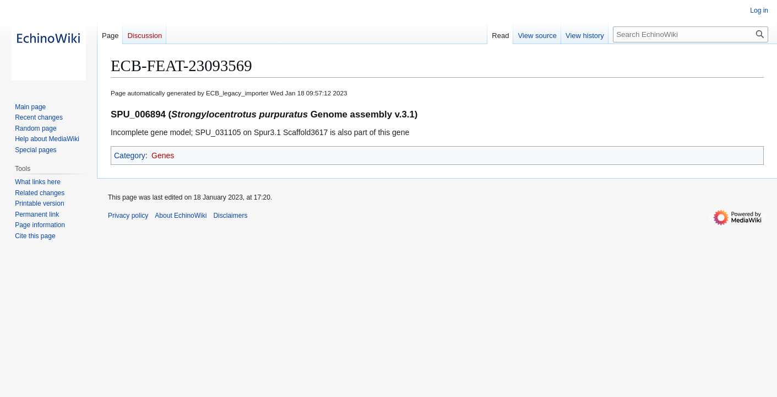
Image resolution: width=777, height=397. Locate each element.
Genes (162, 155)
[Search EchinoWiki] (690, 34)
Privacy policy (128, 215)
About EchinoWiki (181, 215)
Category (129, 155)
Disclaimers (230, 215)
